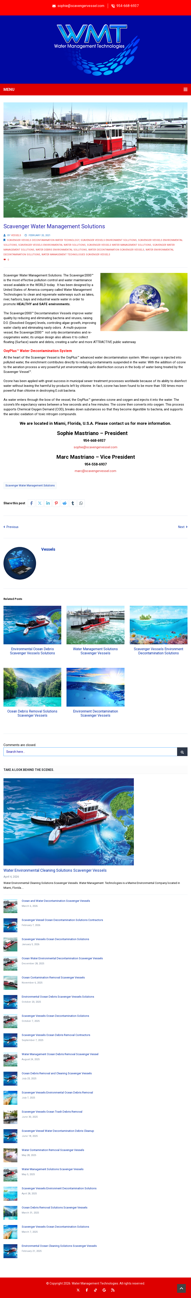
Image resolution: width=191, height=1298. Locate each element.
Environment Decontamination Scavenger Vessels (95, 713)
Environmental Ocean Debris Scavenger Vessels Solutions (32, 651)
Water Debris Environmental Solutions (61, 249)
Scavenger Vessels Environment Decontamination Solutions (158, 651)
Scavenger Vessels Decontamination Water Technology (43, 240)
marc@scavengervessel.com (95, 471)
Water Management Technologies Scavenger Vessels (76, 254)
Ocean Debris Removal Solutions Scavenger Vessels (32, 713)
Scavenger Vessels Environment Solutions (109, 240)
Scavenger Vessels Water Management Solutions (119, 245)
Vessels (16, 235)
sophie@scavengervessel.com (95, 447)
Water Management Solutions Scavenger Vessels (95, 651)
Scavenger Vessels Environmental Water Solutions (52, 245)
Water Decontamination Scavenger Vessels (116, 249)
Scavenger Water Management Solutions (30, 485)
